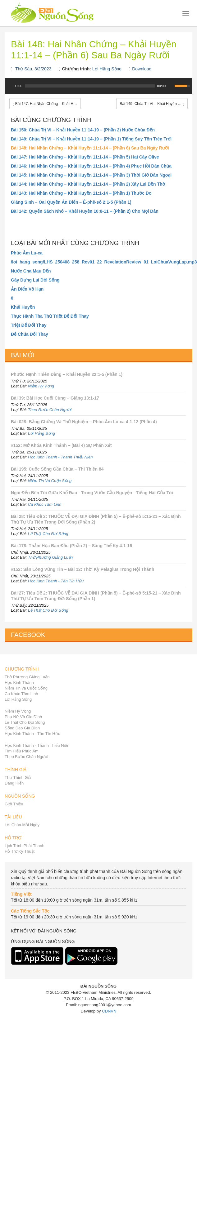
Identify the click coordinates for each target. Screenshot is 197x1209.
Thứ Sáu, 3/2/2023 (33, 68)
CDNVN (109, 1011)
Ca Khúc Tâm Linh (45, 504)
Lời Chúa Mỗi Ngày (22, 825)
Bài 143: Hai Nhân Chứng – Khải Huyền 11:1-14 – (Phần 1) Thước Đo (81, 193)
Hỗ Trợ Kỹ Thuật (19, 851)
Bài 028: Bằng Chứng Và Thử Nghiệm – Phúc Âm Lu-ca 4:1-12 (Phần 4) (84, 421)
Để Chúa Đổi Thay (29, 334)
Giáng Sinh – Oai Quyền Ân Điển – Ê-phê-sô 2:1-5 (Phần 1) (71, 202)
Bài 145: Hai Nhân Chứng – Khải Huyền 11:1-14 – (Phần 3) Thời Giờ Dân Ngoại (91, 175)
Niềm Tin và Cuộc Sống (26, 688)
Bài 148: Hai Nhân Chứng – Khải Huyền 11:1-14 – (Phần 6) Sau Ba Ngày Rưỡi (90, 148)
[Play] (8, 85)
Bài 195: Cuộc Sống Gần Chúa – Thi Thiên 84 (57, 469)
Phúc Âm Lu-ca (27, 253)
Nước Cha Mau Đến (31, 271)
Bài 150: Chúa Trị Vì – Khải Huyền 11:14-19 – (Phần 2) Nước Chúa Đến (83, 130)
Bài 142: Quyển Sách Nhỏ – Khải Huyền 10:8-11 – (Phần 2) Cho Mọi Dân (84, 211)
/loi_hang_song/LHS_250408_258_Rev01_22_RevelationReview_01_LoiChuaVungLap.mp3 (98, 262)
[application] (98, 89)
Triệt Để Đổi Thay (29, 325)
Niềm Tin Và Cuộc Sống (50, 480)
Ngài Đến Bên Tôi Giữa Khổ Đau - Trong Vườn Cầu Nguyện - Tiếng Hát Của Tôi (92, 492)
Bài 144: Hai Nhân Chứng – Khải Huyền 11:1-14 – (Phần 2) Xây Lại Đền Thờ (88, 184)
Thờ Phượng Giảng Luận (50, 557)
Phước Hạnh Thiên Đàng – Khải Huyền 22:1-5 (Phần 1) (66, 374)
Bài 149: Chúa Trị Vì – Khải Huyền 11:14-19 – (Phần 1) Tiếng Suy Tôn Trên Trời (91, 139)
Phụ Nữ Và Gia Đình (23, 716)
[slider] (90, 86)
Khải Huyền (23, 307)
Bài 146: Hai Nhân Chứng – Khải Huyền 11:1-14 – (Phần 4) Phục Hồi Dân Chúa (91, 166)
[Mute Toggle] (170, 85)
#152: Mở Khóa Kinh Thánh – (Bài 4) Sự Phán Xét (61, 445)
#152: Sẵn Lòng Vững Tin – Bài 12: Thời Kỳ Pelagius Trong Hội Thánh (82, 569)
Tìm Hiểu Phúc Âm (22, 751)
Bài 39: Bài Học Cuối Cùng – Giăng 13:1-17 (55, 398)
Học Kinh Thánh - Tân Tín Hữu (56, 581)
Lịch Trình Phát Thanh (24, 845)
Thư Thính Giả (18, 777)
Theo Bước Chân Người (49, 409)
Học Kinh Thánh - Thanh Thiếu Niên (60, 457)
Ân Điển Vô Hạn (27, 289)
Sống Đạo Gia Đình (22, 728)
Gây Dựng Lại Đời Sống (35, 280)
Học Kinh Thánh (19, 682)
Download (141, 68)
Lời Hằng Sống (106, 68)
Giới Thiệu (14, 804)
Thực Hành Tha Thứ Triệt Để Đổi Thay (50, 316)
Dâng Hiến (14, 783)
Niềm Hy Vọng (41, 386)
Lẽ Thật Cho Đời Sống (48, 533)
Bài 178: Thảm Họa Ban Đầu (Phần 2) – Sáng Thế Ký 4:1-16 (71, 545)
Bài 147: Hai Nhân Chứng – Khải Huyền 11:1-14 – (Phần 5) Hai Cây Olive (85, 157)
